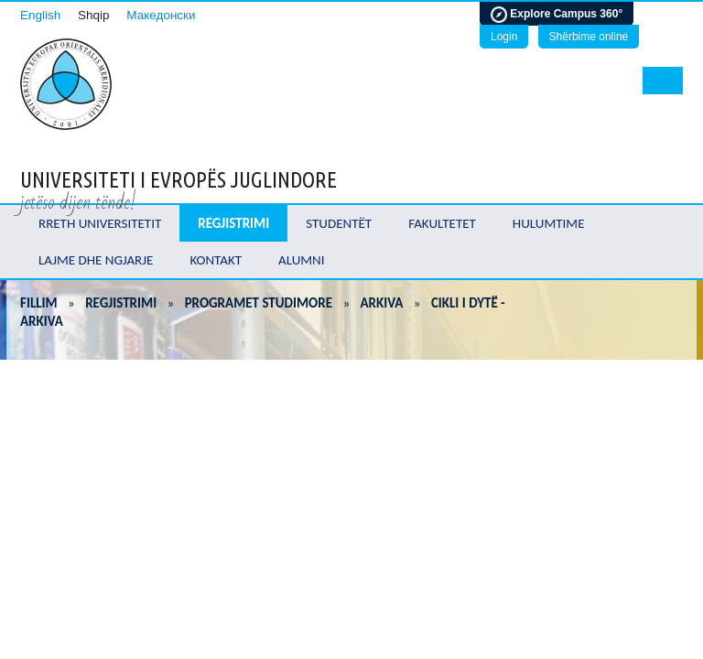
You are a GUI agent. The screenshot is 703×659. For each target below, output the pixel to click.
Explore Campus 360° (556, 14)
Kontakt (215, 260)
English (40, 15)
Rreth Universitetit (99, 223)
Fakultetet (442, 223)
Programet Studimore (258, 303)
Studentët (339, 223)
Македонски (160, 15)
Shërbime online (589, 36)
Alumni (301, 260)
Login (504, 36)
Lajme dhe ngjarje (95, 260)
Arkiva (382, 303)
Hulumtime (549, 223)
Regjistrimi (233, 223)
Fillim (39, 303)
